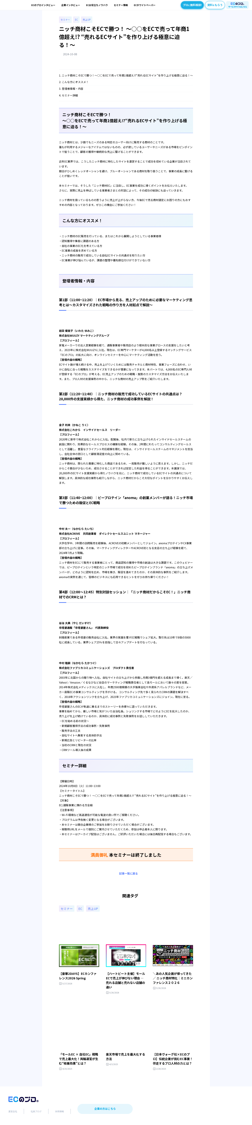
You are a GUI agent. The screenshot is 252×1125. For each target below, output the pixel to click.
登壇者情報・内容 (72, 89)
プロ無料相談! (192, 5)
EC (76, 20)
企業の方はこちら (105, 1110)
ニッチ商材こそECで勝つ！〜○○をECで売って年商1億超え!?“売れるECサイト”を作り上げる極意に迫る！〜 (127, 76)
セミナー (65, 20)
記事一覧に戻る (128, 874)
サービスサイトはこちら (237, 6)
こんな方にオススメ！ (75, 82)
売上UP (87, 20)
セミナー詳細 (70, 96)
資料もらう (215, 5)
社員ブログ (36, 1112)
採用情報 (59, 1112)
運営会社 (12, 1112)
